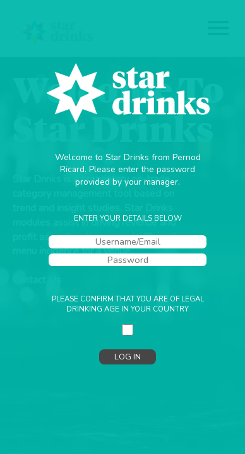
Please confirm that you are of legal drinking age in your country (128, 304)
